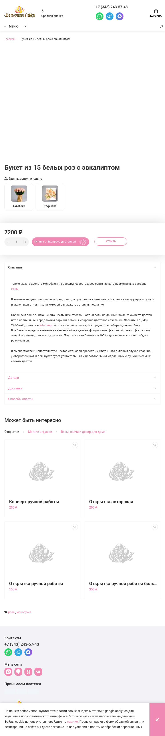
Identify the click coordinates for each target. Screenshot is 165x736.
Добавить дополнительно (23, 177)
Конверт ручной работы (34, 510)
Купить (114, 242)
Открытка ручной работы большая (123, 592)
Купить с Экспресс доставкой (56, 242)
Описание (82, 267)
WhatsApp (60, 327)
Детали (82, 386)
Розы (15, 289)
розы (11, 621)
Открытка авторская (111, 510)
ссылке (72, 721)
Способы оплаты (82, 408)
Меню (10, 28)
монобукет (24, 621)
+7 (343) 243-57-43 (21, 653)
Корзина (155, 12)
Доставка (82, 397)
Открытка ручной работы (36, 592)
